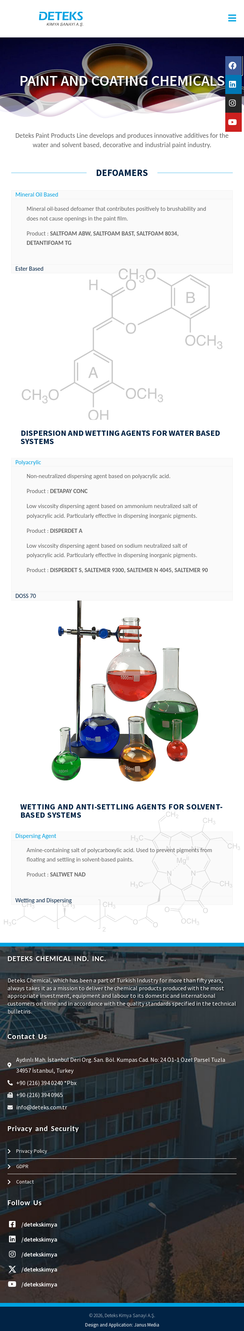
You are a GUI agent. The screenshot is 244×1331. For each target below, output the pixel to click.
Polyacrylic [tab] (28, 462)
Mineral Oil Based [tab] (36, 194)
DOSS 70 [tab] (25, 595)
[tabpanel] (122, 231)
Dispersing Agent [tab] (35, 835)
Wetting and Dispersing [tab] (43, 900)
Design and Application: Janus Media (122, 1325)
